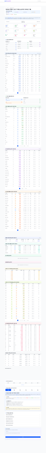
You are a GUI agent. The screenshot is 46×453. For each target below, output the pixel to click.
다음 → (23, 188)
